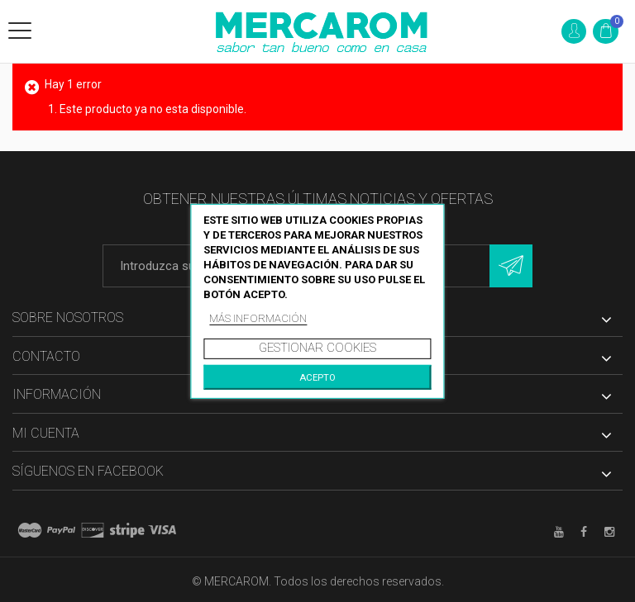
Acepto (317, 377)
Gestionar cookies (317, 347)
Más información (258, 317)
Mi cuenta (45, 433)
